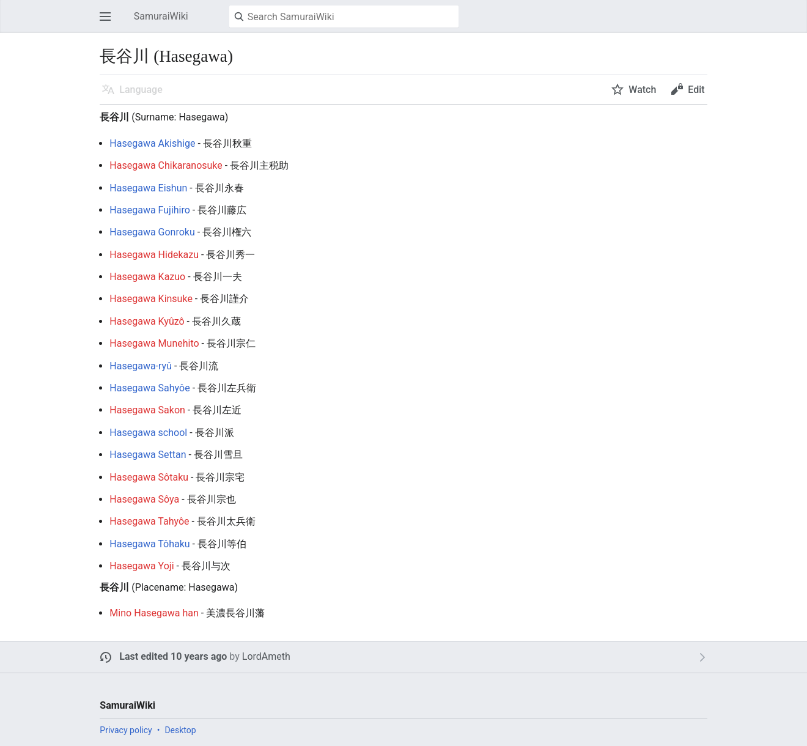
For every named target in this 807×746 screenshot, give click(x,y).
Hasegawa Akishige (152, 143)
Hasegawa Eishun (148, 188)
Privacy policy (126, 730)
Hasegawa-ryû (140, 366)
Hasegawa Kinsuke (151, 299)
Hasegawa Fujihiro (149, 210)
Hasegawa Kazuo (147, 277)
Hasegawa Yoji (141, 566)
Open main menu (109, 22)
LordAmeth (266, 656)
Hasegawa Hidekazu (154, 254)
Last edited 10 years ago (173, 656)
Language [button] (140, 89)
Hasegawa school (148, 432)
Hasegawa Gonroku (151, 232)
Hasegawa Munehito (154, 343)
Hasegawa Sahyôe (149, 388)
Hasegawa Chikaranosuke (165, 165)
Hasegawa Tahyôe (149, 521)
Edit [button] (696, 89)
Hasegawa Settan (147, 454)
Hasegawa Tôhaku (149, 544)
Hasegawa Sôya (144, 499)
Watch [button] (642, 89)
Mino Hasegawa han (153, 613)
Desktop (180, 730)
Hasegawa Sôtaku (148, 477)
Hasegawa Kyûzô (146, 321)
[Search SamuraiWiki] (344, 17)
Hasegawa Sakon (147, 410)
